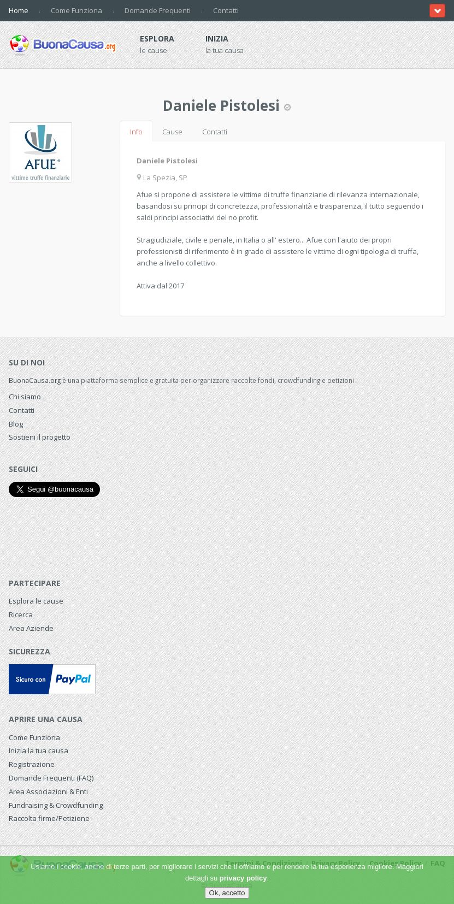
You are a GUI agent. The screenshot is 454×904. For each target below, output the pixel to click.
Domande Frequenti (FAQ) (51, 778)
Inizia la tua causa (38, 750)
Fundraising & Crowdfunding (56, 805)
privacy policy (243, 878)
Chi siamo (25, 396)
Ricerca (21, 614)
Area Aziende (31, 628)
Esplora (157, 38)
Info (136, 132)
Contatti (226, 10)
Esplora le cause (36, 601)
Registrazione (32, 764)
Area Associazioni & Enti (48, 791)
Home (18, 10)
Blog (16, 424)
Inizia (216, 38)
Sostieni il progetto (39, 437)
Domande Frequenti (158, 10)
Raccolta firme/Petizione (49, 818)
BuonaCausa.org (35, 380)
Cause (172, 132)
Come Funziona (76, 10)
